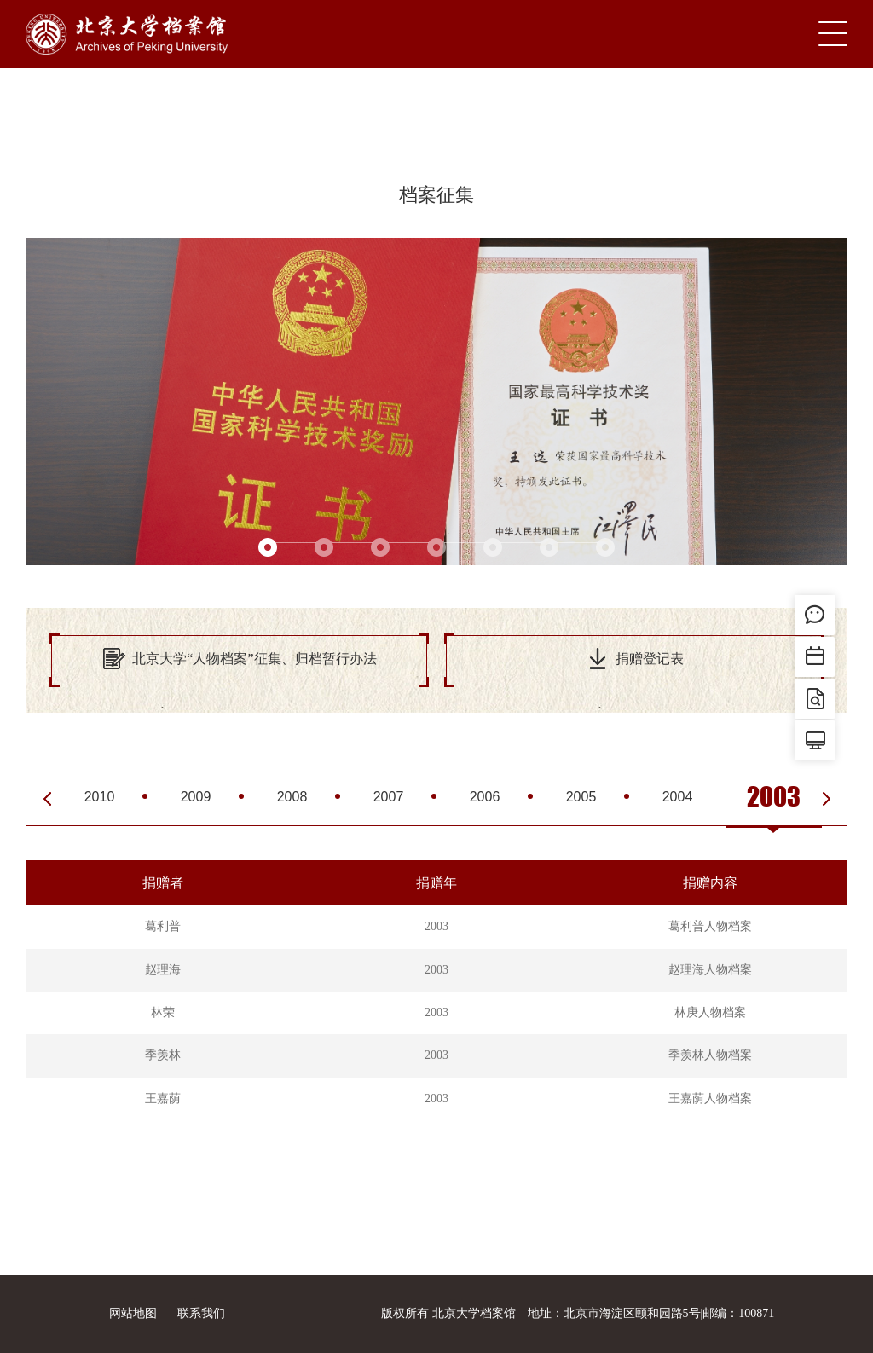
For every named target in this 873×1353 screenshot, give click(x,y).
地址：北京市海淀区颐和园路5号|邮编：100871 (651, 1313)
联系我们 (201, 1313)
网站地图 (133, 1313)
